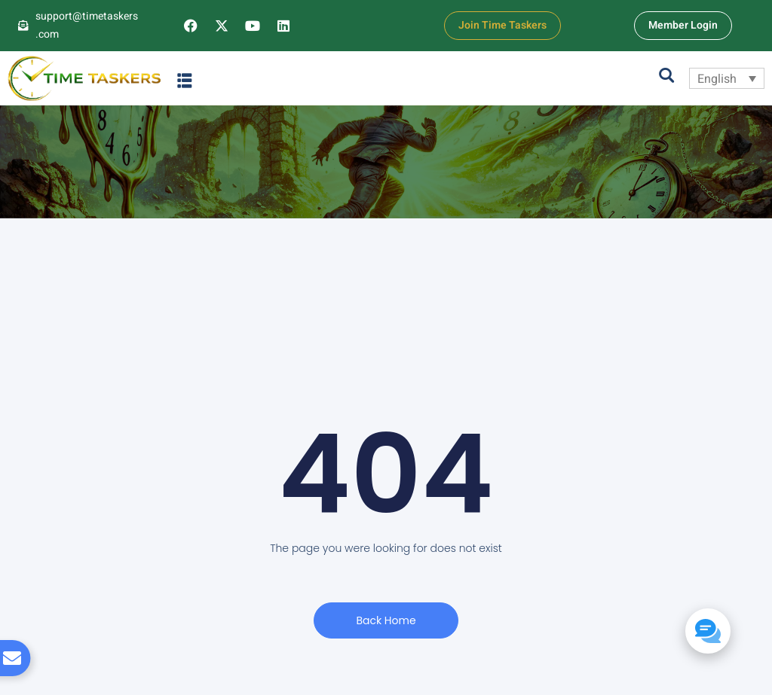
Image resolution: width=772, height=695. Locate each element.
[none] (726, 79)
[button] (184, 81)
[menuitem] (726, 79)
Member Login (683, 25)
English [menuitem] (717, 78)
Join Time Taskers (502, 25)
